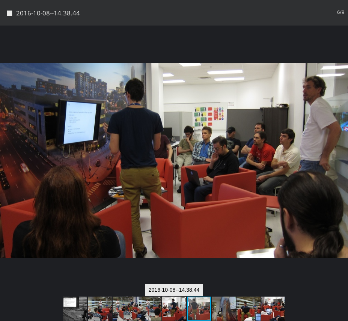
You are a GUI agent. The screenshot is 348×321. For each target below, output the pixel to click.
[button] (341, 45)
